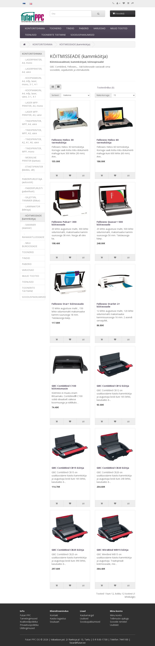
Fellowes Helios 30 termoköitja (63, 141)
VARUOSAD (99, 28)
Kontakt (54, 615)
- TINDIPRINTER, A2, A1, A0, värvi (32, 141)
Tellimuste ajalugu (119, 618)
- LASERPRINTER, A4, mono (32, 61)
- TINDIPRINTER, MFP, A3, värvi (32, 132)
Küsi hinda (130, 13)
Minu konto (116, 615)
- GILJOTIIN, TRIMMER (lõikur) (31, 199)
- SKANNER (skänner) (29, 226)
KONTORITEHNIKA (35, 28)
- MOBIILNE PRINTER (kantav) (31, 159)
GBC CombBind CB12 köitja (113, 385)
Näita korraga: (103, 95)
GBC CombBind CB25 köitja (68, 549)
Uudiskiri (114, 624)
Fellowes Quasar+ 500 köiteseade (110, 223)
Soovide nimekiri (118, 621)
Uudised (84, 618)
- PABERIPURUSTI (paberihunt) (32, 190)
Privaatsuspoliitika (29, 624)
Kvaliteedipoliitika (29, 621)
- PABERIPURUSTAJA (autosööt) (32, 179)
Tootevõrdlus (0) (105, 87)
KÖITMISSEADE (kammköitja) (74, 44)
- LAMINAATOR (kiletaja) (31, 208)
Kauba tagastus (58, 618)
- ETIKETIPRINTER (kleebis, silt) (32, 168)
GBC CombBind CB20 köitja (113, 467)
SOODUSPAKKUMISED (82, 34)
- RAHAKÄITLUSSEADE (33, 235)
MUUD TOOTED (118, 28)
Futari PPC (25, 615)
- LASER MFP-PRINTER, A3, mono (32, 104)
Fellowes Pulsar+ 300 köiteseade (64, 223)
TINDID (70, 28)
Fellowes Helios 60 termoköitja (108, 141)
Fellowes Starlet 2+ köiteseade (108, 305)
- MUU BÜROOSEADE (29, 244)
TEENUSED (31, 34)
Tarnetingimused (28, 618)
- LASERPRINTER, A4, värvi (32, 70)
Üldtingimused (27, 628)
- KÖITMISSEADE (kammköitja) (32, 217)
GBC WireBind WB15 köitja (112, 549)
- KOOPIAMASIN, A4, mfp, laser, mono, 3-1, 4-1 (32, 81)
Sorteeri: (55, 95)
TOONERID (55, 28)
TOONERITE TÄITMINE (53, 34)
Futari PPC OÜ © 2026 (37, 639)
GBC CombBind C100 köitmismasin (64, 387)
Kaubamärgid (87, 615)
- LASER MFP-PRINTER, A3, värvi (32, 113)
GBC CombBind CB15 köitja (68, 467)
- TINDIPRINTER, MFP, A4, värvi (32, 122)
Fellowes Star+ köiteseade (68, 303)
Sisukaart (54, 621)
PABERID (84, 28)
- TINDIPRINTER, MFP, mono (32, 150)
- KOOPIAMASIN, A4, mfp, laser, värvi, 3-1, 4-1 (32, 93)
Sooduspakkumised (90, 621)
